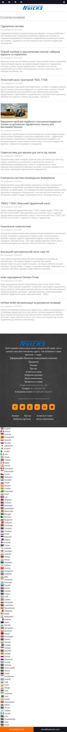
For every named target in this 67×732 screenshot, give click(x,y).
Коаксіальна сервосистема (16, 226)
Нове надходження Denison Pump (20, 277)
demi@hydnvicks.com (42, 391)
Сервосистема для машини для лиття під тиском (28, 152)
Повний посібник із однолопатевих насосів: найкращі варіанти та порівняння (30, 53)
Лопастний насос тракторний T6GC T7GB (24, 80)
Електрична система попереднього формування (28, 178)
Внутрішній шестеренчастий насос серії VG (25, 251)
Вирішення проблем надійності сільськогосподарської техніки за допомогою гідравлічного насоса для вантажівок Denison (31, 124)
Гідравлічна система (12, 26)
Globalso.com (28, 399)
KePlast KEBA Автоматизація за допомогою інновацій (31, 302)
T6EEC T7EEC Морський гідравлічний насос (26, 203)
